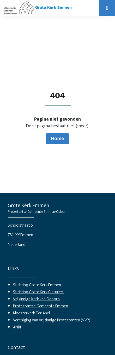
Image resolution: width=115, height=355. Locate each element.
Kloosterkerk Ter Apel (31, 313)
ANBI (17, 327)
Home (57, 138)
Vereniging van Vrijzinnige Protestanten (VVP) (51, 320)
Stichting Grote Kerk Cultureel (38, 292)
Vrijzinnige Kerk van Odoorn (36, 299)
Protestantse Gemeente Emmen (40, 306)
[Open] (107, 8)
